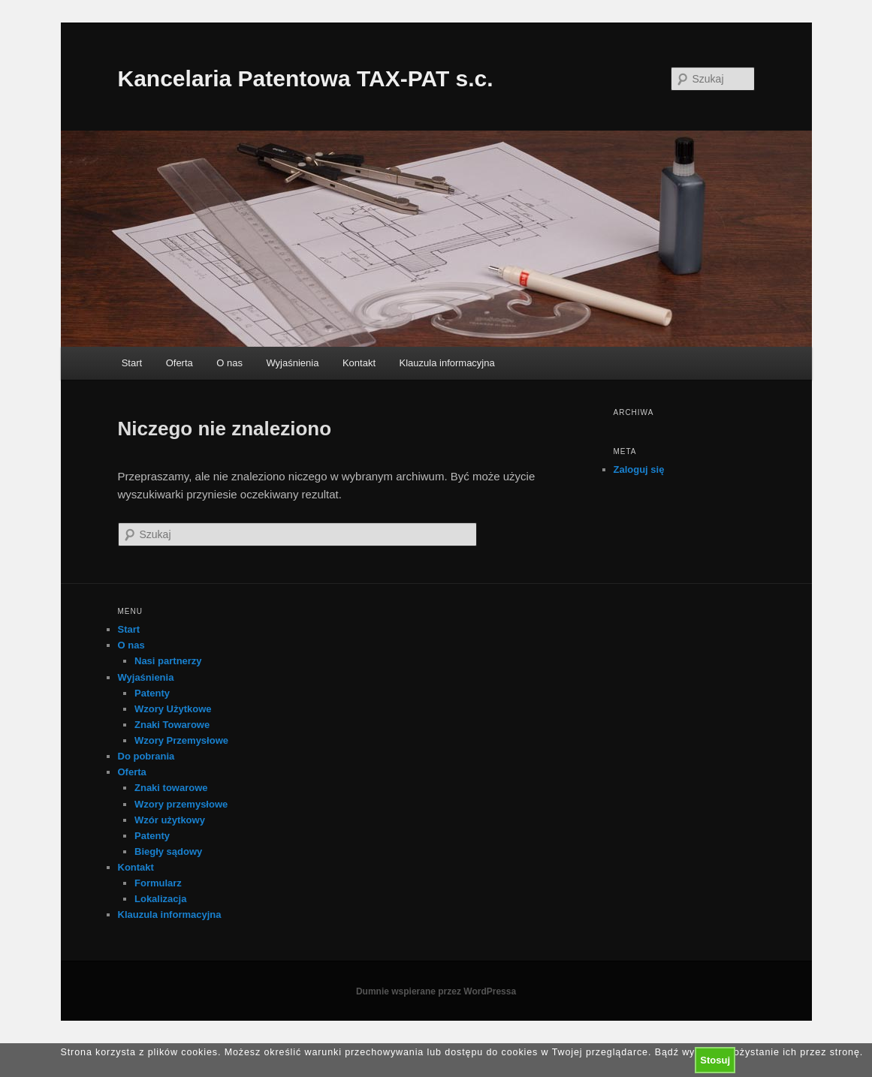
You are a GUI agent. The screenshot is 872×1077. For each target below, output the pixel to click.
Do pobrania (146, 756)
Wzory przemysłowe (181, 804)
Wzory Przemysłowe (181, 740)
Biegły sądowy (168, 851)
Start (132, 363)
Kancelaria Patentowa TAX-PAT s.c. (305, 78)
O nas (229, 363)
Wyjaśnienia (292, 363)
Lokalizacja (160, 898)
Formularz (158, 883)
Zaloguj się (639, 469)
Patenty (152, 693)
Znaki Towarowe (172, 724)
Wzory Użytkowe (173, 708)
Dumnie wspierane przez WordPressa (436, 991)
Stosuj (715, 1060)
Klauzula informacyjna (447, 363)
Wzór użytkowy (169, 820)
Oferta (179, 363)
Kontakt (359, 363)
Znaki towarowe (171, 787)
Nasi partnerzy (168, 660)
